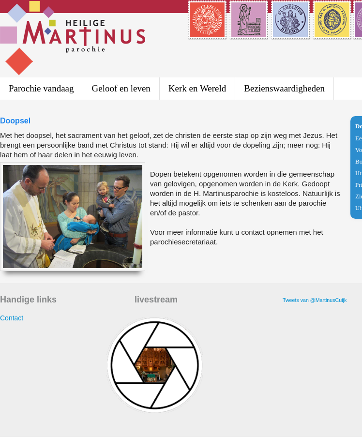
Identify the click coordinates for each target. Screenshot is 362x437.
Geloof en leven (121, 88)
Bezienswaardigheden (284, 88)
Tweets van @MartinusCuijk (315, 300)
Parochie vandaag (41, 88)
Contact (11, 318)
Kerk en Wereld (197, 88)
